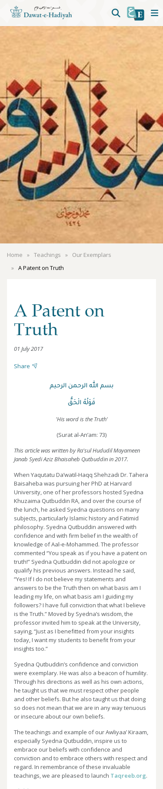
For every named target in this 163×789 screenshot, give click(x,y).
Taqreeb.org (128, 775)
